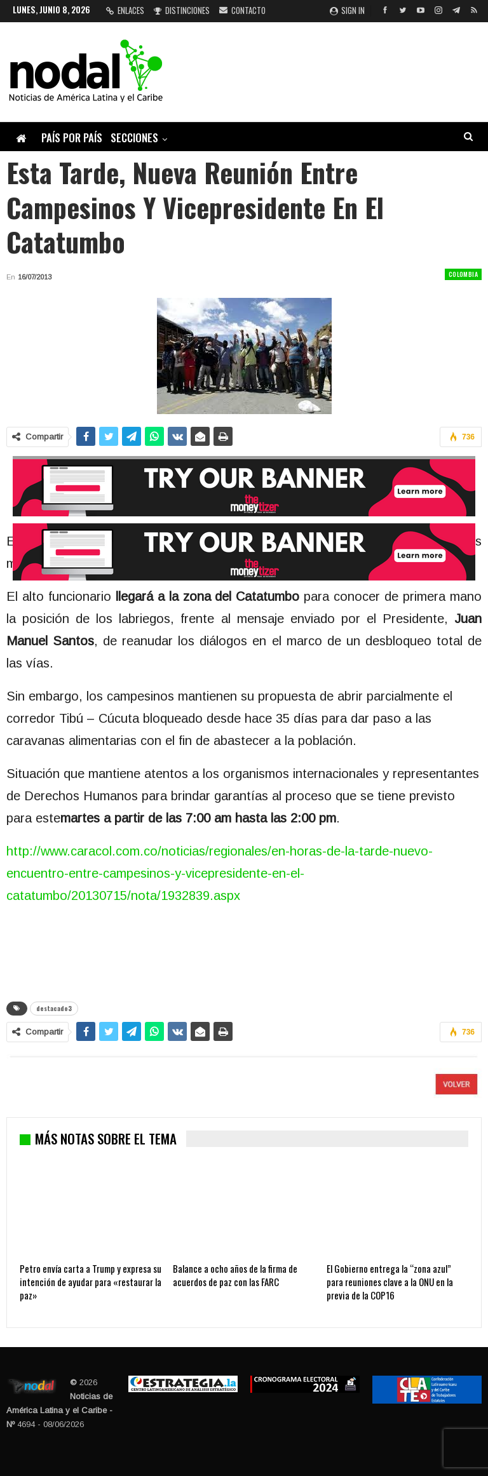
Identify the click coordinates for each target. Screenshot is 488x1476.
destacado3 (54, 1008)
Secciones (134, 137)
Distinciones (182, 10)
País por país (71, 137)
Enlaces (125, 10)
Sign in (347, 10)
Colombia (463, 274)
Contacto (242, 10)
